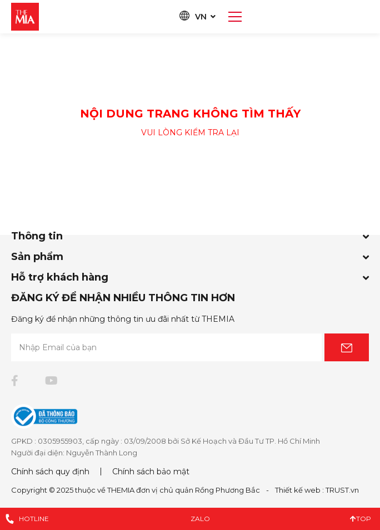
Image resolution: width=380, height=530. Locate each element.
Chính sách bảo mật (150, 472)
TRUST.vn (342, 489)
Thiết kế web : (299, 489)
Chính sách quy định (50, 472)
